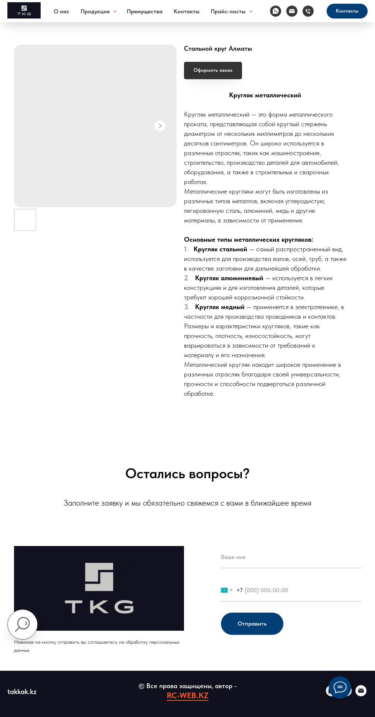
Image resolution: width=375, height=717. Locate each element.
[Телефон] (308, 11)
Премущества (145, 11)
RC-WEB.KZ (187, 695)
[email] (361, 694)
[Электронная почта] (291, 11)
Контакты (187, 11)
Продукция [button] (96, 11)
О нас (61, 11)
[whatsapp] (275, 11)
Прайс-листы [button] (229, 11)
